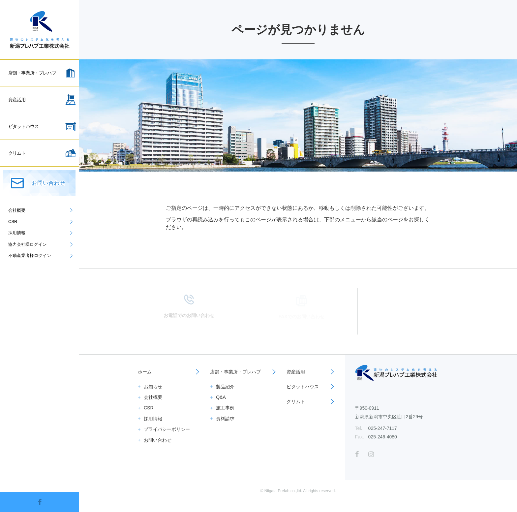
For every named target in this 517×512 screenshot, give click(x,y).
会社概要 (153, 397)
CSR (149, 407)
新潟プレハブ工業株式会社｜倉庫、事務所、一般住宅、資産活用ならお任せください (39, 29)
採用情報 (153, 418)
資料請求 (225, 418)
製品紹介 (225, 386)
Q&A (221, 397)
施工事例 (225, 407)
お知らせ (153, 386)
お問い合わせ (157, 440)
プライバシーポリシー (167, 429)
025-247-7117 (382, 428)
